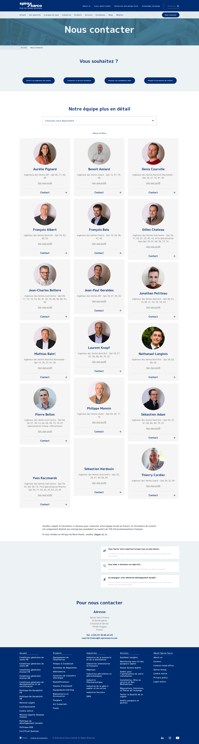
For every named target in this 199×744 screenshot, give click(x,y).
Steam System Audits (130, 667)
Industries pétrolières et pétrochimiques (99, 675)
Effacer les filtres (99, 133)
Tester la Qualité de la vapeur (131, 695)
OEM (89, 696)
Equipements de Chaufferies (61, 658)
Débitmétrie (59, 671)
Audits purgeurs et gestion (129, 701)
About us (158, 657)
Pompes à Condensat (63, 663)
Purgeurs (57, 700)
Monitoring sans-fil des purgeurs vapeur (132, 662)
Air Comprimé (60, 704)
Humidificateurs (61, 682)
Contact (45, 192)
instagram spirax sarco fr (170, 738)
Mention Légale (27, 703)
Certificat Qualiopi (29, 731)
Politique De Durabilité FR (31, 691)
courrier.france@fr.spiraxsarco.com (99, 638)
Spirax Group (160, 669)
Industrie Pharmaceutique (95, 681)
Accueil (24, 47)
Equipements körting (63, 690)
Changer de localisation (38, 738)
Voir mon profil (45, 183)
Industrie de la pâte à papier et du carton (97, 687)
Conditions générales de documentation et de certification (32, 684)
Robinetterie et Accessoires (61, 695)
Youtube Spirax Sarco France (177, 738)
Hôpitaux (91, 670)
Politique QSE (26, 727)
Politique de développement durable (31, 722)
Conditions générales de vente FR (32, 658)
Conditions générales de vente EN (32, 664)
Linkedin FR (162, 738)
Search (178, 6)
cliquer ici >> (100, 534)
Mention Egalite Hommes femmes (32, 716)
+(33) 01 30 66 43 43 (102, 635)
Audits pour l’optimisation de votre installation (131, 673)
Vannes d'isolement (62, 686)
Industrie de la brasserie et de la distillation (99, 658)
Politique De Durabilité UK (31, 697)
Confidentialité (27, 707)
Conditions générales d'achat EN (30, 677)
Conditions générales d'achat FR (30, 671)
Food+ (56, 708)
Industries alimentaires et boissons (98, 664)
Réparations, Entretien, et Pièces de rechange (132, 689)
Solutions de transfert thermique (64, 676)
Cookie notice (26, 711)
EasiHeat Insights (129, 657)
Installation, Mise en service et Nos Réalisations (130, 682)
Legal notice (160, 681)
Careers (157, 661)
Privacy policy (161, 677)
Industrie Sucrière (96, 692)
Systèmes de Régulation (65, 667)
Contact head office (164, 665)
